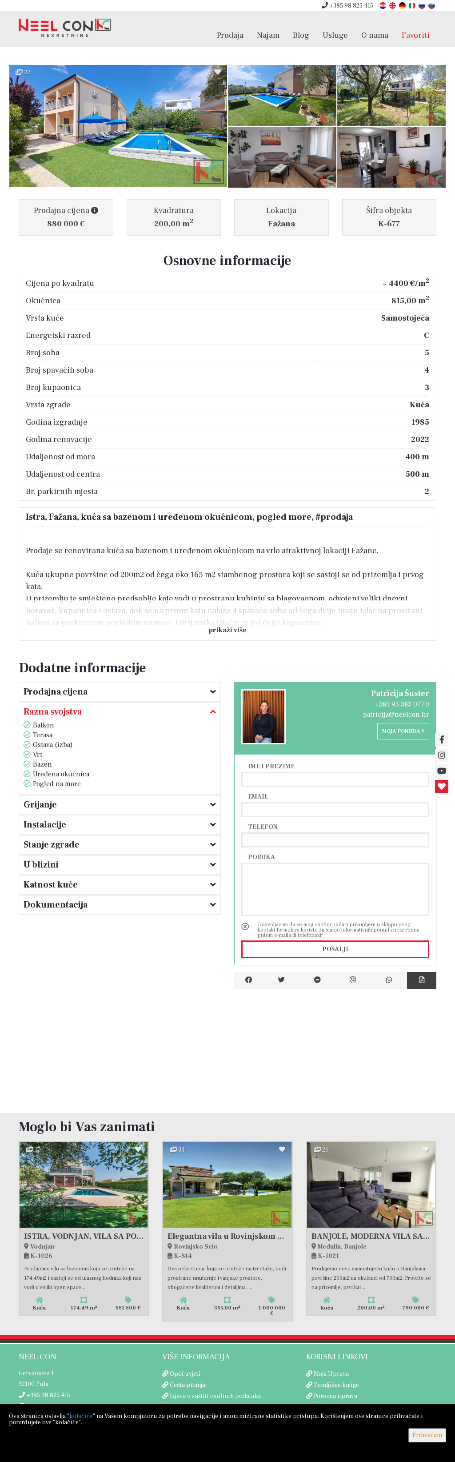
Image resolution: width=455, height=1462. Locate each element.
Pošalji (335, 949)
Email (258, 796)
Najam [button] (268, 39)
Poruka (261, 856)
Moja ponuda (403, 731)
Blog (301, 39)
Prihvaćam (427, 1435)
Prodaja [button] (230, 39)
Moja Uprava (331, 1374)
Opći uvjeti (185, 1374)
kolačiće (81, 1416)
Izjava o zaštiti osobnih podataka (215, 1396)
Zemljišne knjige (336, 1385)
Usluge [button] (335, 39)
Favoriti (416, 39)
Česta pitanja (187, 1385)
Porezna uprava (335, 1396)
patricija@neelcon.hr (396, 714)
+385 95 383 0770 (402, 704)
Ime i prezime (271, 766)
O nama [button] (374, 39)
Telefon (262, 826)
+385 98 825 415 (347, 6)
